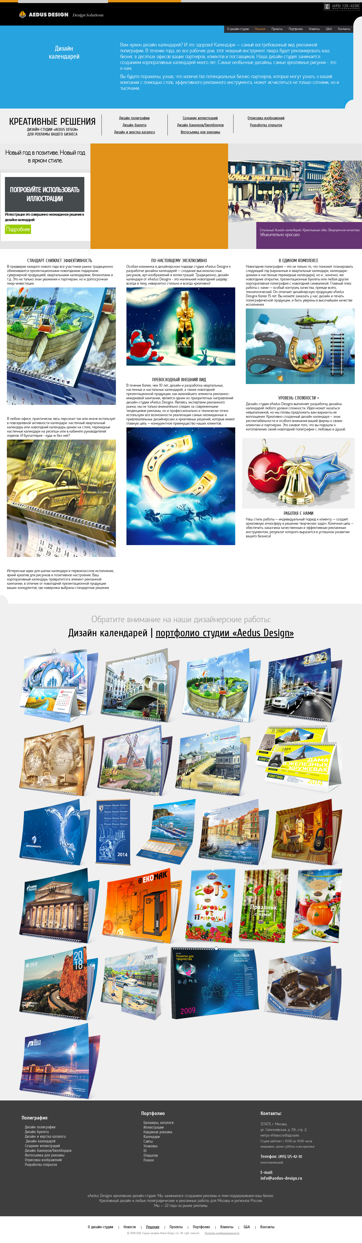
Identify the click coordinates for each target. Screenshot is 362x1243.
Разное (149, 1160)
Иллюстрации (154, 1127)
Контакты (344, 29)
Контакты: (271, 1113)
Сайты (148, 1141)
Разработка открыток (266, 125)
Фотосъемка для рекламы (200, 132)
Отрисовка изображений (266, 118)
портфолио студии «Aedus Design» (225, 632)
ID (145, 1150)
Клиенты (314, 29)
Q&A (329, 29)
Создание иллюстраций (200, 118)
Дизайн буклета (134, 125)
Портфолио (296, 29)
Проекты (277, 29)
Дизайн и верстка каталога (134, 132)
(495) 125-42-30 (290, 1156)
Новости (130, 1226)
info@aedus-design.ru (281, 1178)
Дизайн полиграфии (134, 118)
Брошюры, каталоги (159, 1122)
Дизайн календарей (40, 1141)
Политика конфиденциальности (222, 1233)
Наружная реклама (158, 1132)
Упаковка (150, 1146)
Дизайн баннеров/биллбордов (200, 125)
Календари (152, 1136)
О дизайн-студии (238, 29)
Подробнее (18, 229)
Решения (260, 29)
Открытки (151, 1155)
